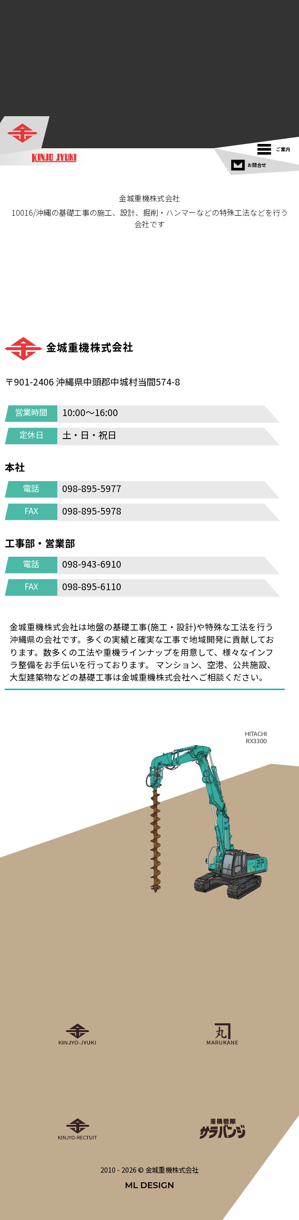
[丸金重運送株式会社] (221, 1004)
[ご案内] (276, 147)
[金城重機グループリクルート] (77, 1099)
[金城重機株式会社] (25, 134)
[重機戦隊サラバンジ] (221, 1099)
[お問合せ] (250, 163)
